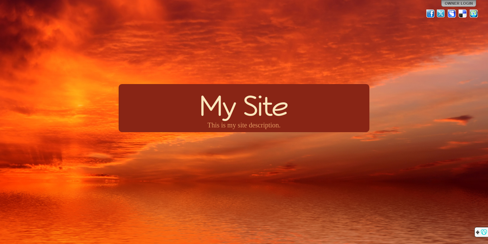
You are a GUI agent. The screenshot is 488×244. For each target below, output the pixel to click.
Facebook (430, 13)
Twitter (441, 13)
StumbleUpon (474, 13)
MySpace (452, 13)
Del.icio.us (463, 13)
